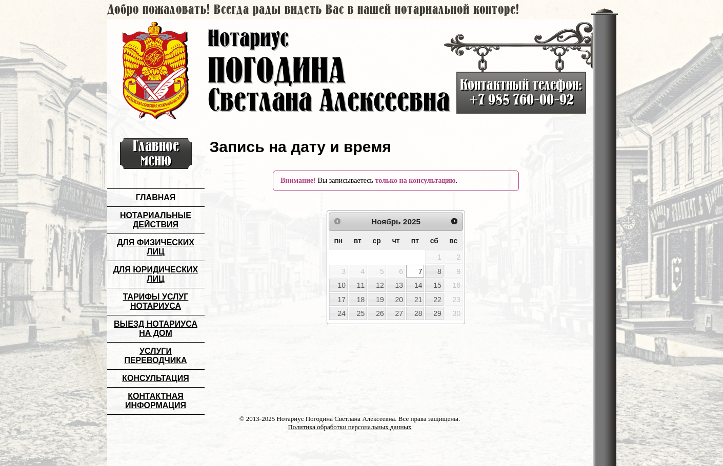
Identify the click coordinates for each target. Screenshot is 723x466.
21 (418, 299)
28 (418, 313)
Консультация (155, 378)
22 (437, 299)
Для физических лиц (155, 247)
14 (418, 285)
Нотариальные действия (155, 220)
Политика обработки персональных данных (349, 427)
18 (361, 299)
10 (341, 285)
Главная (156, 197)
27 (399, 313)
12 (380, 285)
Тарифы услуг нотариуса (156, 301)
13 (399, 285)
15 (437, 285)
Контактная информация (155, 401)
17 (341, 299)
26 (380, 313)
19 (380, 299)
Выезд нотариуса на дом (155, 328)
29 (437, 313)
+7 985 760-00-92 (521, 100)
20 (399, 299)
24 (341, 313)
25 (361, 313)
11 (361, 285)
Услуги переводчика (155, 356)
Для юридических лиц (155, 274)
